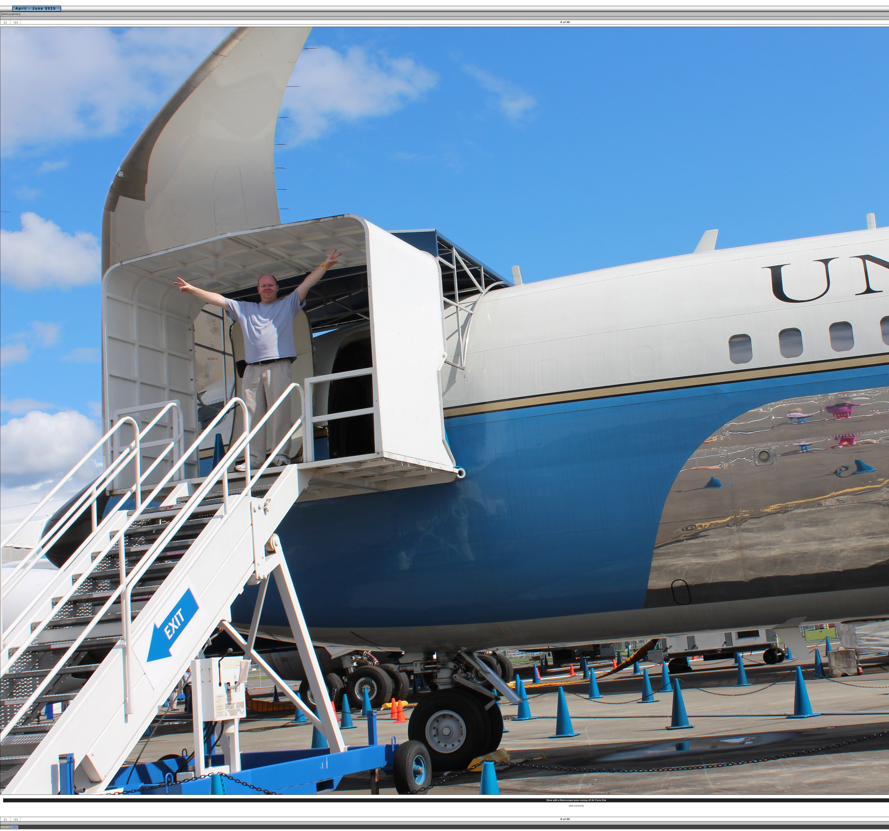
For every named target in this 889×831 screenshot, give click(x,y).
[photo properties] (10, 14)
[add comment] (576, 806)
